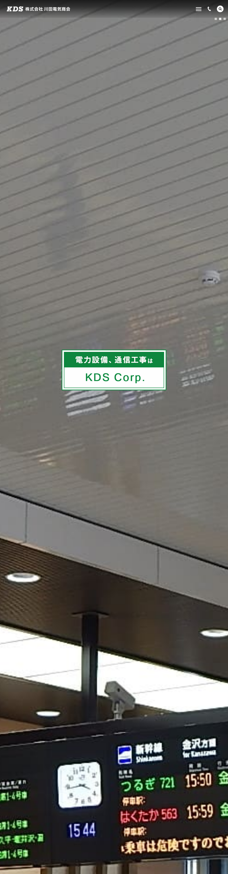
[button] (220, 9)
